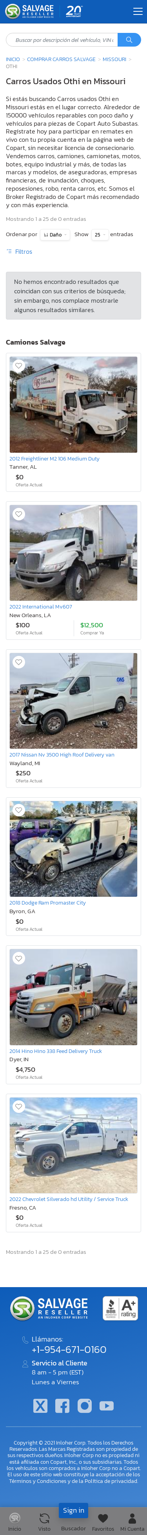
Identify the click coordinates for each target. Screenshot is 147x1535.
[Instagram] (85, 1407)
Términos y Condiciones (37, 1481)
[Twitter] (40, 1407)
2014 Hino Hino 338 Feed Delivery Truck (55, 1051)
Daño (56, 234)
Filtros (19, 251)
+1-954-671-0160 (69, 1349)
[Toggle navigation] (138, 11)
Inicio (13, 59)
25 (98, 234)
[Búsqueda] (129, 40)
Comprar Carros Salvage (61, 59)
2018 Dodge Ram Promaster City (47, 902)
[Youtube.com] (107, 1407)
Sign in (73, 1510)
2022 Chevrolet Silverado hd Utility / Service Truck (68, 1199)
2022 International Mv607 (40, 606)
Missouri (114, 59)
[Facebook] (62, 1407)
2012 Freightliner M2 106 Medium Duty (54, 458)
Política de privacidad (111, 1481)
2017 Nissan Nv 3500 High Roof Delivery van (61, 754)
